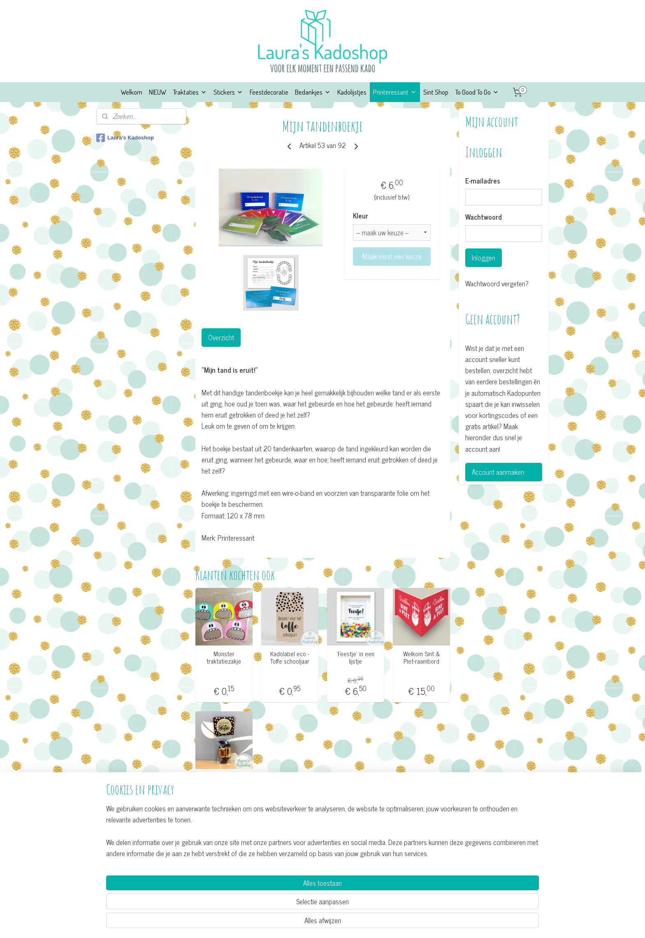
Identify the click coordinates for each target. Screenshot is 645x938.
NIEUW (157, 92)
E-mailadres (482, 181)
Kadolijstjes (352, 92)
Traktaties (190, 92)
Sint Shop (435, 92)
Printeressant (395, 92)
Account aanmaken (498, 472)
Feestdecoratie (269, 92)
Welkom (131, 92)
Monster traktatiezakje (223, 657)
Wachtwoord (483, 217)
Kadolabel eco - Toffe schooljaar (289, 657)
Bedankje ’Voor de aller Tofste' (223, 780)
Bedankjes (313, 92)
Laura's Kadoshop (125, 138)
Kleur (360, 216)
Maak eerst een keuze (391, 256)
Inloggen (483, 257)
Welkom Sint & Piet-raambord (421, 657)
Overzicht (221, 337)
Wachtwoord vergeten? (497, 283)
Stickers (228, 92)
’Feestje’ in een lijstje (355, 657)
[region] (268, 899)
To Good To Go (477, 92)
